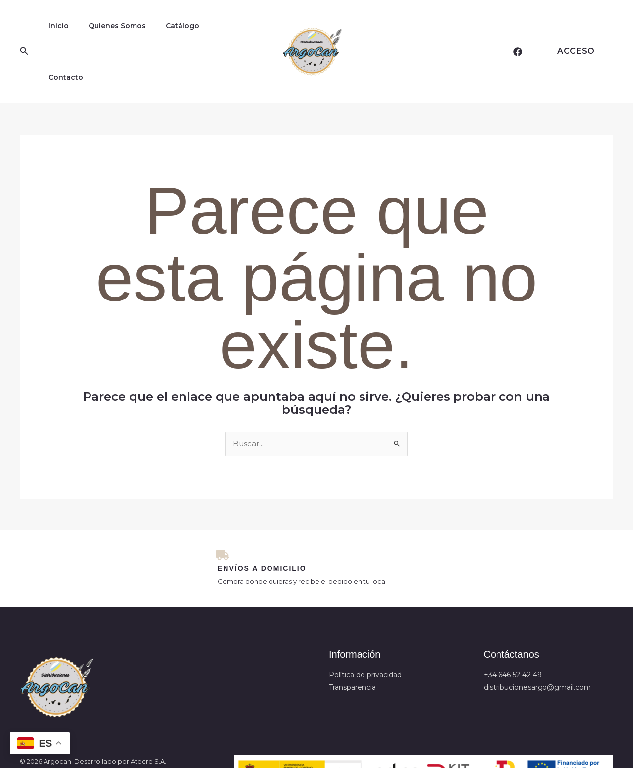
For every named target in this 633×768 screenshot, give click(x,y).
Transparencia (352, 650)
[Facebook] (517, 32)
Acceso (576, 32)
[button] (24, 32)
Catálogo (167, 32)
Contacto (215, 32)
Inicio (55, 32)
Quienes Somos (108, 32)
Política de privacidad (365, 638)
